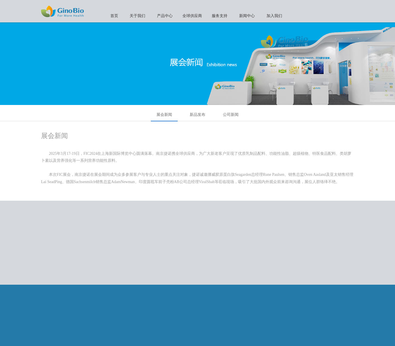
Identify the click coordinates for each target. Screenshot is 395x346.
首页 (114, 15)
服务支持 (219, 15)
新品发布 (197, 114)
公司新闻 (231, 114)
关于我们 (137, 15)
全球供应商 (192, 15)
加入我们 (274, 15)
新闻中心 (247, 15)
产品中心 (165, 15)
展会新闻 (164, 116)
